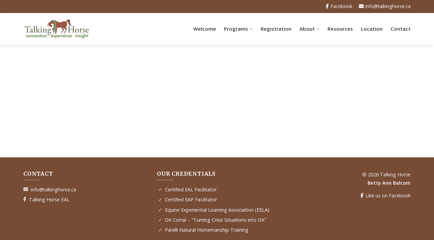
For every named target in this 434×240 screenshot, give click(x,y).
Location (372, 28)
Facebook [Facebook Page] (339, 6)
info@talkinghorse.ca (53, 189)
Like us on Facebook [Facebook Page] (386, 196)
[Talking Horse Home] (56, 29)
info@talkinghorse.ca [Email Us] (385, 6)
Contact (401, 28)
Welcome (204, 28)
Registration (276, 28)
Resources (340, 28)
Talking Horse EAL (49, 199)
